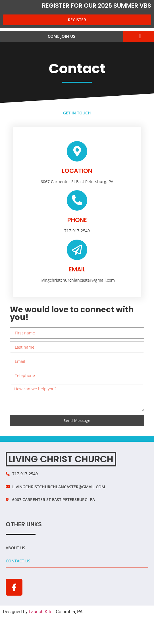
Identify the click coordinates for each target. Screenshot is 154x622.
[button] (140, 36)
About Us (15, 547)
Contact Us (18, 561)
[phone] (77, 200)
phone (77, 220)
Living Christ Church (61, 459)
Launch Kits (41, 611)
